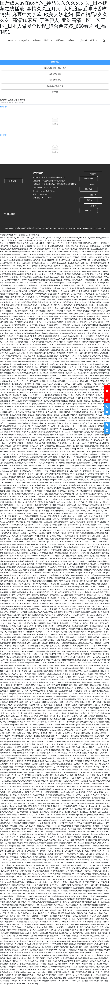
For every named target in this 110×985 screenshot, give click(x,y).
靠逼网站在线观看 (31, 758)
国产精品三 (68, 305)
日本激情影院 (23, 888)
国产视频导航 (98, 494)
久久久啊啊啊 (46, 831)
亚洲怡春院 (66, 913)
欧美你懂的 (52, 488)
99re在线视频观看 (62, 553)
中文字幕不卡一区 (13, 860)
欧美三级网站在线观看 (90, 288)
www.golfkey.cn (44, 194)
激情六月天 (24, 283)
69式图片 (27, 618)
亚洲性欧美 (12, 499)
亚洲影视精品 (34, 319)
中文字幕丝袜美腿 (67, 542)
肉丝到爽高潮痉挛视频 (98, 876)
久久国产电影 (30, 674)
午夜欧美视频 (40, 536)
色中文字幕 (46, 679)
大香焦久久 (54, 356)
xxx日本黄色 (18, 528)
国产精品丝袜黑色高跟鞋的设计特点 (67, 440)
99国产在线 (22, 969)
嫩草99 (57, 792)
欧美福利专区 (13, 485)
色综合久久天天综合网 (27, 744)
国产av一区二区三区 (22, 775)
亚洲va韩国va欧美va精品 (43, 266)
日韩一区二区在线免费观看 (49, 891)
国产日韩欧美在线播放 (75, 519)
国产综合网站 (23, 519)
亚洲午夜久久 (23, 271)
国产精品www (5, 536)
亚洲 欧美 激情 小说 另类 (56, 868)
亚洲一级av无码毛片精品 (19, 342)
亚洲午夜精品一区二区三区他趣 (73, 561)
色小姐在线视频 (86, 254)
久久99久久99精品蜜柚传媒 (31, 449)
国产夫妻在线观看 (51, 457)
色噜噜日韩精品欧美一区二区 (22, 598)
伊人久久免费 (27, 736)
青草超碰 (55, 694)
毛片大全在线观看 (40, 575)
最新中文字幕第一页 (28, 246)
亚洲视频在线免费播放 (81, 620)
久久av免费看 (55, 257)
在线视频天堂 (40, 330)
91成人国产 (61, 361)
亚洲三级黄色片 (9, 249)
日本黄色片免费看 (99, 725)
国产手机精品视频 (30, 302)
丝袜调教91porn (46, 922)
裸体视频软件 (88, 922)
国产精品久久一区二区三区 (37, 316)
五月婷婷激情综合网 (34, 353)
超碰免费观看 (83, 367)
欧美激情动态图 (11, 519)
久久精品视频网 (9, 361)
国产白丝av (78, 378)
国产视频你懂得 (55, 482)
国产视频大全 (73, 696)
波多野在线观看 (34, 420)
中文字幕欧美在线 (12, 854)
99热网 (77, 919)
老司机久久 (4, 786)
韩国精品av (62, 491)
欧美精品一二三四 (88, 646)
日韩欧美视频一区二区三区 (70, 325)
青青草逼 (102, 260)
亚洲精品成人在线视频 (100, 598)
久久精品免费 (63, 606)
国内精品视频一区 (78, 767)
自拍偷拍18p (15, 612)
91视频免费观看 (54, 688)
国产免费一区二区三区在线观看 (48, 632)
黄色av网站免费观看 (24, 412)
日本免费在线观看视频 (52, 750)
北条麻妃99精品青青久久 (90, 361)
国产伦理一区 (87, 423)
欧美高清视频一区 (55, 857)
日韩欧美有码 (81, 311)
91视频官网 (43, 370)
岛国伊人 (20, 792)
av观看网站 (14, 277)
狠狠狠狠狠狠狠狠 (102, 575)
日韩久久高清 (15, 589)
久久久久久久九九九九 (78, 443)
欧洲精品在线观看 (59, 798)
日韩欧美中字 (91, 561)
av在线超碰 (15, 398)
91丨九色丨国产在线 (61, 288)
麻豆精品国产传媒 (18, 817)
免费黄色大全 (29, 792)
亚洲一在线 (5, 713)
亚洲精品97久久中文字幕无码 (19, 339)
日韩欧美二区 (33, 370)
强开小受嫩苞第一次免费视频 (77, 409)
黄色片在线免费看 (68, 283)
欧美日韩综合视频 (65, 755)
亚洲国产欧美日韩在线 (63, 344)
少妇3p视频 (100, 854)
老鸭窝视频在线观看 (100, 978)
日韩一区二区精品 (67, 702)
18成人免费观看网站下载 (48, 463)
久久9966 (71, 663)
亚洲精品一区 (43, 263)
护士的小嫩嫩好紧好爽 (92, 578)
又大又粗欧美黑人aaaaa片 (49, 277)
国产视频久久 (10, 570)
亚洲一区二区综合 (43, 708)
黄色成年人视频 (17, 384)
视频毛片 (60, 404)
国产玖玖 (97, 778)
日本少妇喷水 (38, 491)
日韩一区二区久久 (76, 758)
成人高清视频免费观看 (97, 314)
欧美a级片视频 (82, 823)
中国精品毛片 (39, 736)
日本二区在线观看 (88, 406)
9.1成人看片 (77, 539)
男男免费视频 (43, 361)
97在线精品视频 (40, 598)
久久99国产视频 (85, 871)
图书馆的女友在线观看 (93, 477)
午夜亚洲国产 (83, 640)
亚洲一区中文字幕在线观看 (18, 364)
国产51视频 (12, 350)
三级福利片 (70, 474)
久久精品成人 (59, 905)
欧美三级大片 (64, 395)
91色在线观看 (70, 536)
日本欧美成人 (85, 598)
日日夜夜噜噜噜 (73, 361)
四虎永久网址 (6, 803)
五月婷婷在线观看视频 (95, 497)
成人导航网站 (29, 522)
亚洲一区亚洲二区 (88, 336)
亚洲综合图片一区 (7, 601)
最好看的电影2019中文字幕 (84, 775)
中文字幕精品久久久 (39, 488)
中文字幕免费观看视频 (86, 252)
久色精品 (11, 781)
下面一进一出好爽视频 (44, 792)
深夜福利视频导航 (58, 511)
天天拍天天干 (69, 795)
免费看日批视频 (7, 725)
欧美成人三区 (55, 595)
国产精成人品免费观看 (77, 891)
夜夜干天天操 (97, 632)
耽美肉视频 (53, 395)
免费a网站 (81, 618)
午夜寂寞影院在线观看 (61, 972)
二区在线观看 (92, 418)
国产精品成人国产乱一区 (93, 243)
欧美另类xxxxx (5, 252)
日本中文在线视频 (15, 429)
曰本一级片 (85, 263)
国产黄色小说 (41, 516)
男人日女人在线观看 (58, 505)
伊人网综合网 (79, 457)
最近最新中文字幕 (58, 268)
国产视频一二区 (23, 392)
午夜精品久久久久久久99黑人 (98, 606)
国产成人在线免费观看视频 (100, 660)
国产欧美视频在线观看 (38, 581)
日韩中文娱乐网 (6, 243)
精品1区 (59, 573)
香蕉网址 (26, 390)
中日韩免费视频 (27, 398)
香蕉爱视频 (21, 727)
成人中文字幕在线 (83, 283)
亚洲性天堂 (54, 781)
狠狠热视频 (58, 705)
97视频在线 (19, 761)
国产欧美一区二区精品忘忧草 (66, 420)
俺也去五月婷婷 (53, 325)
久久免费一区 (8, 775)
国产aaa (86, 809)
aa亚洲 (44, 294)
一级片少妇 (70, 567)
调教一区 (75, 913)
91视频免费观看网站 (84, 857)
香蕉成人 (83, 322)
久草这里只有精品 (15, 592)
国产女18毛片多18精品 (79, 291)
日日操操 (65, 471)
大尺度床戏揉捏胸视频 (75, 603)
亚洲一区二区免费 (79, 277)
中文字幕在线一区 (53, 800)
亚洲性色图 (44, 482)
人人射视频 (9, 632)
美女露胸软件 (90, 305)
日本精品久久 (67, 609)
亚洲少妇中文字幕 (68, 753)
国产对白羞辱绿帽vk (100, 463)
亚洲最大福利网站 (64, 615)
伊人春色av (63, 589)
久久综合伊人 (91, 618)
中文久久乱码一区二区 (25, 426)
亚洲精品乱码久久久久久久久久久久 (28, 665)
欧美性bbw (70, 311)
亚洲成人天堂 (91, 595)
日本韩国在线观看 (56, 570)
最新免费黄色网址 (10, 378)
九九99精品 (99, 677)
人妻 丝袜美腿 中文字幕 (30, 784)
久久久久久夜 (6, 623)
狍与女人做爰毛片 (73, 679)
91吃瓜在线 (12, 744)
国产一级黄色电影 (20, 708)
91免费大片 (105, 868)
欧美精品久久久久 (25, 741)
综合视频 (28, 384)
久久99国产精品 (49, 615)
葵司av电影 (91, 311)
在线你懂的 (103, 651)
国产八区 (90, 435)
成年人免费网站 (9, 882)
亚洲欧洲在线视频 (53, 330)
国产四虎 (47, 896)
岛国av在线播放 (79, 333)
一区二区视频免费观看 (17, 660)
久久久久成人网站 (67, 792)
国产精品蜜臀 (25, 277)
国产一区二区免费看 (16, 314)
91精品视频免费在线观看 (32, 843)
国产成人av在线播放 (37, 375)
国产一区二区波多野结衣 (16, 733)
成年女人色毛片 (11, 271)
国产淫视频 (91, 831)
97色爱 (28, 308)
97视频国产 (95, 755)
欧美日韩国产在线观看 (25, 829)
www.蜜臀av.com (47, 420)
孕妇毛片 (56, 862)
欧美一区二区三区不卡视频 (27, 263)
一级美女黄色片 (70, 637)
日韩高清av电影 (36, 342)
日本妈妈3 (102, 682)
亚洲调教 (11, 426)
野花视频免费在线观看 (15, 944)
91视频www (76, 682)
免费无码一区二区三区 (31, 643)
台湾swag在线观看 (90, 460)
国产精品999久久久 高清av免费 (61, 378)
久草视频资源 (81, 474)
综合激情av (52, 359)
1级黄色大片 (62, 837)
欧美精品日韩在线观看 (74, 691)
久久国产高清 (16, 302)
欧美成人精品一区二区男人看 (93, 485)
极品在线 (37, 260)
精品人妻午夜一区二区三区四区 (82, 727)
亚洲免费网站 (51, 443)
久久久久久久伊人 (27, 547)
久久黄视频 (43, 584)
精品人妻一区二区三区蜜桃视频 (85, 649)
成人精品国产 (5, 885)
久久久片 (63, 494)
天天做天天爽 (73, 713)
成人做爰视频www (62, 964)
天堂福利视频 (67, 699)
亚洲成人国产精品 (23, 848)
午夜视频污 (74, 598)
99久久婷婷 (79, 564)
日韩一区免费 (39, 561)
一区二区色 (35, 848)
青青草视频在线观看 (41, 429)
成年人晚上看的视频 (42, 530)
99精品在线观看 (45, 533)
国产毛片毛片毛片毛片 (72, 876)
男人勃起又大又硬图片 (96, 322)
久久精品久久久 (26, 857)
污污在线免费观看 (53, 958)
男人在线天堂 (87, 764)
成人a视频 (60, 677)
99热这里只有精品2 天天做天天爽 (96, 299)
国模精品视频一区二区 (8, 823)
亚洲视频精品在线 (27, 471)
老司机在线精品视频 (98, 263)
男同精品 (98, 922)
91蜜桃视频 (59, 401)
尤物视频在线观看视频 (38, 936)
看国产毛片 (17, 390)
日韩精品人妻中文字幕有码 (90, 454)
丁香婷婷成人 (95, 809)
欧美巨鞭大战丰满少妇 (96, 443)
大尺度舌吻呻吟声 (85, 969)
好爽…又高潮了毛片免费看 (81, 356)
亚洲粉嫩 (13, 795)
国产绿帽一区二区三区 (71, 761)
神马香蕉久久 (59, 733)
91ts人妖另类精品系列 (82, 359)
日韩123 (87, 519)
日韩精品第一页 (42, 257)
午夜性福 (23, 899)
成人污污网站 (13, 558)
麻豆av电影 (23, 291)
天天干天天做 (30, 761)
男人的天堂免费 (39, 795)
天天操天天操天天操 (49, 384)
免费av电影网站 (35, 283)
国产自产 (91, 575)
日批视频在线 (54, 336)
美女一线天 (99, 480)
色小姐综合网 (48, 308)
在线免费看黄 (60, 741)
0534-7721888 (43, 187)
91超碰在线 (12, 741)
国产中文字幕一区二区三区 (51, 784)
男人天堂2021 (85, 573)
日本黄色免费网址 (16, 587)
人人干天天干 (87, 750)
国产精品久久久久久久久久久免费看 (64, 339)
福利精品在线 (6, 533)
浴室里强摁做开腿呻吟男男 (46, 722)
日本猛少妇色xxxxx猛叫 (93, 958)
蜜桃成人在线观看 (19, 533)
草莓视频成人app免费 (58, 263)
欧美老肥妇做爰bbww (77, 499)
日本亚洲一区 (18, 691)
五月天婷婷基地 (53, 806)
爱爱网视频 (86, 657)
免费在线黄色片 (79, 595)
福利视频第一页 (54, 598)
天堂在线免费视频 (98, 381)
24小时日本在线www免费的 (13, 460)
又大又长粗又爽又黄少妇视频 (75, 893)
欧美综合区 (82, 637)
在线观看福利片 (53, 294)
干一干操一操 (78, 344)
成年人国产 (17, 891)
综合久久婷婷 (87, 325)
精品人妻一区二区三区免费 (75, 497)
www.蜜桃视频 (97, 339)
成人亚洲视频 (58, 767)
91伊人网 (26, 482)
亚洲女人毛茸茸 (46, 725)
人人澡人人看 (44, 629)
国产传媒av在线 (19, 477)
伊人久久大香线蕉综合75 (57, 848)
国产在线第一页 (98, 654)
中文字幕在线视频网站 (51, 465)
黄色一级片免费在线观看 (39, 485)
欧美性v (57, 283)
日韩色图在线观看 (7, 896)
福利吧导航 (18, 758)
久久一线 (33, 364)
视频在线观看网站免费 (63, 539)
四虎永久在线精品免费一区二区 (69, 398)
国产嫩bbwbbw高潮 (15, 618)
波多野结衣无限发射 (51, 449)
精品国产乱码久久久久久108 (84, 671)
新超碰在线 (69, 266)
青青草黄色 (72, 846)
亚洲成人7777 (91, 668)
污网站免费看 (25, 252)
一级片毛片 (14, 268)
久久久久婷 (91, 350)
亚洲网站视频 (42, 406)
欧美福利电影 (63, 443)
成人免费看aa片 (74, 263)
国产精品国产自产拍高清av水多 (87, 513)
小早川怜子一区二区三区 (24, 505)
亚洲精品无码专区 (15, 575)
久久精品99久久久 (99, 573)
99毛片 (61, 384)
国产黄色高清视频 (37, 950)
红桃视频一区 (58, 739)
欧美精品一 (37, 657)
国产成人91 (57, 302)
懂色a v (25, 319)
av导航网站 (42, 460)
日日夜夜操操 (45, 454)
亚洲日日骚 (47, 657)
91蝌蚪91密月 (75, 964)
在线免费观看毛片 (47, 601)
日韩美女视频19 (8, 412)
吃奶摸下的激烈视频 (69, 319)
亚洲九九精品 (80, 528)
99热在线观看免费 (18, 316)
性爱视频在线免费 (91, 446)
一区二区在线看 (90, 508)
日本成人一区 (71, 268)
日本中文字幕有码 (42, 367)
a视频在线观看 (29, 415)
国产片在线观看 (52, 291)
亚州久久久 (101, 311)
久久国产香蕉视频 (22, 375)
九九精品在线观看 (74, 342)
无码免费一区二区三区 (13, 482)
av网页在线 (90, 505)
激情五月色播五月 (95, 392)
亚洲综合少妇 (104, 649)
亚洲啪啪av (91, 522)
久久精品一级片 (17, 674)
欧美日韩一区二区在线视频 (81, 297)
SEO (103, 228)
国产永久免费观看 (72, 733)
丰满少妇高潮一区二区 (81, 755)
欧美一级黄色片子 (53, 561)
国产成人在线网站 (94, 553)
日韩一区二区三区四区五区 (84, 882)
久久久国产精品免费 (95, 277)
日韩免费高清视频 (100, 451)
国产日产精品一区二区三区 (21, 266)
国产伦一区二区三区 (14, 719)
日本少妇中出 (41, 246)
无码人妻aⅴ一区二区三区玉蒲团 (75, 843)
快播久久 (74, 415)
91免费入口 (47, 812)
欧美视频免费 (83, 412)
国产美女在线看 (85, 339)
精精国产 (3, 544)
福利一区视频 (45, 446)
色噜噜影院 (50, 953)
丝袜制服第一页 (32, 297)
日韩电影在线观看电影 (50, 702)
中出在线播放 (70, 364)
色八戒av (90, 834)
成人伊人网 (20, 570)
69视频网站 (82, 815)
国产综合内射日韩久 (78, 316)
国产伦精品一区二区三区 (9, 330)
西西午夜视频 (11, 584)
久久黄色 (15, 603)
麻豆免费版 (9, 406)
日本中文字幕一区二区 (25, 668)
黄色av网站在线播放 (29, 432)
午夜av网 (100, 252)
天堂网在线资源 (94, 665)
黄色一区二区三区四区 (40, 356)
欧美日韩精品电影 (25, 823)
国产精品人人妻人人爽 (98, 843)
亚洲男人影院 (52, 578)
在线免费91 (19, 299)
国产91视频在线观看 (37, 291)
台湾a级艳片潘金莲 (57, 373)
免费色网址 (47, 468)
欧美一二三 (30, 595)
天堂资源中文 (86, 772)
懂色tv (75, 609)
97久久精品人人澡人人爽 (66, 370)
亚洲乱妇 (51, 460)
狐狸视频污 (77, 423)
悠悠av (27, 679)
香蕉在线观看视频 (81, 902)
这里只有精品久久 (15, 924)
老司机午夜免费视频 (19, 671)
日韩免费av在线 (17, 927)
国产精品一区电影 (22, 328)
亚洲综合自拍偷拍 (46, 910)
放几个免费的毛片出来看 (63, 775)
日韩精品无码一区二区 (8, 654)
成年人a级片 (16, 401)
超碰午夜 (42, 651)
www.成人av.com (98, 657)
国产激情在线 (96, 786)
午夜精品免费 (96, 761)
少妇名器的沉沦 (77, 885)
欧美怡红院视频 (22, 249)
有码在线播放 (26, 831)
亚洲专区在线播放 (93, 767)
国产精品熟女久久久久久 (41, 618)
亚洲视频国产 (65, 885)
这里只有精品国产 (75, 299)
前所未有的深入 (103, 618)
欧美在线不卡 (5, 547)
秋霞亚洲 (48, 798)
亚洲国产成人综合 (25, 609)
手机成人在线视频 (40, 857)
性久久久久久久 (74, 381)
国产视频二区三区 (28, 347)
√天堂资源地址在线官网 (47, 502)
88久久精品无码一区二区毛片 (42, 544)
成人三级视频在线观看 (26, 457)
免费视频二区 (81, 575)
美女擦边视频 (26, 573)
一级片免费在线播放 (28, 280)
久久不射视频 (100, 468)
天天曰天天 (57, 654)
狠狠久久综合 (33, 961)
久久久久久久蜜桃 (70, 601)
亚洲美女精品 (10, 874)
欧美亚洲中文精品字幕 (37, 578)
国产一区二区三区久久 (28, 840)
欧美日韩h (68, 570)
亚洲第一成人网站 (82, 542)
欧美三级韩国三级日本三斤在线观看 (75, 330)
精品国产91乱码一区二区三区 (43, 764)
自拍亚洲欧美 (5, 302)
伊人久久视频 (89, 294)
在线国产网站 (16, 502)
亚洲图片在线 (66, 257)
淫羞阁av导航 (73, 587)
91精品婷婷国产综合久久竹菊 (59, 581)
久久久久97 (94, 412)
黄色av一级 (34, 753)
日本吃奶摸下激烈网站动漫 (54, 474)
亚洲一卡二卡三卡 (58, 679)
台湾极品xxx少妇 (79, 834)
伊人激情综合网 (57, 708)
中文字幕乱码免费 (85, 950)
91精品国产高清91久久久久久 (74, 347)
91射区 (97, 730)
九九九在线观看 (66, 834)
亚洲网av (95, 387)
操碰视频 (26, 891)
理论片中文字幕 (60, 910)
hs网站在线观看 (98, 770)
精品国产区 (56, 437)
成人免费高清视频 (15, 643)
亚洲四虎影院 (97, 888)
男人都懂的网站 (42, 595)
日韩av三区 (40, 803)
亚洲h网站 (44, 967)
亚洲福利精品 (93, 260)
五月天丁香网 (53, 542)
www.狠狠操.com (64, 981)
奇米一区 (15, 252)
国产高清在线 (93, 353)
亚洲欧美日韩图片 (38, 558)
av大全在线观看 (27, 530)
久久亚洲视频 (11, 834)
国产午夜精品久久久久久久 (86, 511)
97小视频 (80, 491)
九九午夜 (81, 505)
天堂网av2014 (42, 634)
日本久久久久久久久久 (98, 961)
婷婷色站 (70, 798)
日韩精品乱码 (85, 744)
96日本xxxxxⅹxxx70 (28, 972)
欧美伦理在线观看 (12, 283)
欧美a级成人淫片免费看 (70, 387)
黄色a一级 (65, 598)
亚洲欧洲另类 (23, 663)
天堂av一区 (19, 308)
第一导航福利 (55, 390)
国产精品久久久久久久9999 (35, 299)
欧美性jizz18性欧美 (12, 280)
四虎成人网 (89, 457)
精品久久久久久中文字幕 (32, 592)
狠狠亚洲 (96, 325)
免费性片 (58, 601)
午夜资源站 (54, 297)
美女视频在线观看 (39, 953)
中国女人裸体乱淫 (93, 941)
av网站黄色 (103, 601)
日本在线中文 (8, 328)
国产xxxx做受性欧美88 (27, 634)
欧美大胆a (68, 649)
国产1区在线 (13, 291)
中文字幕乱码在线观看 (69, 806)
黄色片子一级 (10, 646)
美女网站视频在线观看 (67, 463)
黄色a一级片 (90, 688)
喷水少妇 (16, 449)
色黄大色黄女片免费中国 (54, 508)
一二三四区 (26, 356)
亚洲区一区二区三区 (62, 415)
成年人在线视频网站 (39, 542)
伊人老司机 (85, 381)
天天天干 (62, 950)
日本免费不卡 (71, 435)
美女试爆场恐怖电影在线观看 (28, 454)
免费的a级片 (65, 356)
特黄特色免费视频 (95, 370)
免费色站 (88, 792)
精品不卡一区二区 (7, 511)
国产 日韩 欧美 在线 (21, 243)
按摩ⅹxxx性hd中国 (37, 243)
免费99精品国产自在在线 (51, 699)
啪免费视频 (12, 457)
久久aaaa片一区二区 (66, 919)
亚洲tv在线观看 (102, 646)
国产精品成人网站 (95, 589)
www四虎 (34, 277)
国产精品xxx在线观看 (70, 249)
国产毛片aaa (46, 249)
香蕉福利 (6, 502)
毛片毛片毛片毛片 (20, 480)
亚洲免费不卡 (94, 291)
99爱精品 (67, 280)
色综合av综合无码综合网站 (63, 314)
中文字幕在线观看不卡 (71, 654)
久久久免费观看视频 (102, 722)
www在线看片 (85, 770)
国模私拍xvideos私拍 (78, 553)
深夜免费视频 (5, 401)
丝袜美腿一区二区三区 (44, 522)
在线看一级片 (96, 933)
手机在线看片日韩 (43, 674)
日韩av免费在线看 (62, 252)
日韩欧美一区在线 (66, 457)
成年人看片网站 (47, 775)
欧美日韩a (97, 826)
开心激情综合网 (19, 846)
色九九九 (71, 910)
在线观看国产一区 (12, 778)
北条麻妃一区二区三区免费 (89, 713)
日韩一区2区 (36, 696)
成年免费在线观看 (27, 330)
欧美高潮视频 (81, 544)
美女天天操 (34, 446)
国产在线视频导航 (7, 463)
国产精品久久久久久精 (35, 846)
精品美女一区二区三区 (35, 798)
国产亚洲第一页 (36, 812)
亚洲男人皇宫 (67, 285)
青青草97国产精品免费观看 (25, 406)
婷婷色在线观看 (59, 519)
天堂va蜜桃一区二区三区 (29, 603)
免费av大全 (77, 271)
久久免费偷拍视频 (68, 862)
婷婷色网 (39, 457)
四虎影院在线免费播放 (23, 322)
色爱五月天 (19, 601)
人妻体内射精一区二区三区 (77, 353)
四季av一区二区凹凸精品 (74, 384)
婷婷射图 (71, 375)
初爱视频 (77, 764)
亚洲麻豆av (7, 370)
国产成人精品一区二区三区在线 (24, 620)
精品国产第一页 (11, 975)
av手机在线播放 (6, 936)
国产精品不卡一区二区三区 (38, 373)
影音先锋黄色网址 (18, 798)
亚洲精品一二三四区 (100, 733)
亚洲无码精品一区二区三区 (50, 753)
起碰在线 (84, 913)
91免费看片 (76, 432)
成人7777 (83, 260)
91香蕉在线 (78, 958)
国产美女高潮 (18, 702)
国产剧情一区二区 (12, 789)
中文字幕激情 (84, 705)
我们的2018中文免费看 (40, 339)
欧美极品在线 (20, 938)
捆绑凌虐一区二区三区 (87, 249)
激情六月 (99, 395)
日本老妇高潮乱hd (25, 260)
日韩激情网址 (37, 308)
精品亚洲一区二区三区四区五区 (20, 770)
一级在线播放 (89, 280)
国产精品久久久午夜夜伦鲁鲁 (54, 342)
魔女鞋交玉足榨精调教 (55, 392)
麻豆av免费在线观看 (47, 758)
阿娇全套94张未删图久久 (62, 271)
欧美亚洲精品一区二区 (41, 637)
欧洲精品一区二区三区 (70, 254)
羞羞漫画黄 (94, 820)
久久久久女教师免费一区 (51, 609)
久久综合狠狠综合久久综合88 (76, 747)
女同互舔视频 (79, 305)
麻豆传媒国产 (98, 899)
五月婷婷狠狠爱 (66, 333)
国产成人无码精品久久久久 (58, 406)
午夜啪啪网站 (97, 308)
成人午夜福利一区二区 (98, 699)
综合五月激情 (100, 435)
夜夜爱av (37, 609)
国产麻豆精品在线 (64, 626)
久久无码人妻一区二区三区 (83, 285)
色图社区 (3, 564)
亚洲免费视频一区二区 (74, 401)
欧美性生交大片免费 (38, 392)
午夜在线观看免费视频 (52, 285)
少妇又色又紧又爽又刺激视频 (49, 513)
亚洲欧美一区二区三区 (68, 418)
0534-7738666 (47, 198)
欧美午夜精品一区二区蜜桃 (15, 837)
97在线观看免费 (50, 491)
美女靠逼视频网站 (60, 381)
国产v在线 (82, 435)
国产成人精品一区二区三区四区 (83, 395)
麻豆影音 (45, 260)
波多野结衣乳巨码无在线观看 (75, 708)
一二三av (68, 508)
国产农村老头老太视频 (86, 268)
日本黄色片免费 (30, 336)
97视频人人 (78, 784)
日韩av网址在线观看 (81, 916)
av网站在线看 (77, 716)
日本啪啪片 (56, 618)
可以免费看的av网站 (67, 575)
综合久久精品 (101, 316)
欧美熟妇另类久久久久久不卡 (34, 274)
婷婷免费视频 (10, 550)
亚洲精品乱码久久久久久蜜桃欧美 (79, 592)
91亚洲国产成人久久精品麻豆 (40, 271)
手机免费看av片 (96, 246)
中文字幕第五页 (101, 674)
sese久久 (38, 465)
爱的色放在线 (34, 930)
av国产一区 (15, 713)
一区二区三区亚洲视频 (37, 682)
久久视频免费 (86, 387)
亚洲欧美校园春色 (93, 924)
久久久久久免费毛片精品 (17, 359)
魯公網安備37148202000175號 (54, 228)
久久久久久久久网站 (84, 663)
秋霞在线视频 (101, 556)
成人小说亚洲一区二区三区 (30, 525)
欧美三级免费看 (98, 927)
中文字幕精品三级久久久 (25, 874)
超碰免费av (12, 561)
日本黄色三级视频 (95, 302)
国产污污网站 (8, 375)
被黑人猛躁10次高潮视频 (50, 350)
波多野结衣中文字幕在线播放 (74, 668)
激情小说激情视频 (68, 651)
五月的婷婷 (92, 753)
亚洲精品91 (56, 454)
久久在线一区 (61, 938)
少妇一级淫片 (66, 277)
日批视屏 (55, 947)
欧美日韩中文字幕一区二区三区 (18, 542)
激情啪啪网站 (26, 589)
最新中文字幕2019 (63, 953)
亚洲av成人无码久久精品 (27, 513)
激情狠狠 (84, 919)
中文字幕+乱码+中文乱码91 (31, 713)
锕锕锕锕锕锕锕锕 (83, 910)
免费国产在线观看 (60, 587)
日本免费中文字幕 (13, 305)
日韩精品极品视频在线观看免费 (88, 465)
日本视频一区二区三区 (57, 584)
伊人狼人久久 (11, 257)
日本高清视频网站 (22, 553)
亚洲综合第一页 (56, 429)
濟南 (99, 228)
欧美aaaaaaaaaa (31, 556)
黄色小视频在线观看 (41, 387)
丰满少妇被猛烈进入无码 (37, 359)
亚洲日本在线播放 (36, 499)
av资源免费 (65, 899)
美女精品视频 (48, 480)
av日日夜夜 (56, 249)
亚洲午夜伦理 (21, 474)
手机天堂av (54, 525)
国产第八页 (27, 575)
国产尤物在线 (85, 927)
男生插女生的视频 (80, 570)
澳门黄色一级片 (34, 350)
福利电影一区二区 (7, 494)
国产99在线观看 (36, 468)
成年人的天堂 (40, 547)
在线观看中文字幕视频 (16, 440)
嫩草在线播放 (102, 561)
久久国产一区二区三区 (55, 747)
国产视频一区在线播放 (70, 454)
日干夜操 (36, 725)
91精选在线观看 (102, 803)
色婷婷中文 (59, 727)
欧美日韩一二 (51, 826)
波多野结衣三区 (31, 460)
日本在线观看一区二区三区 (18, 254)
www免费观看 (11, 677)
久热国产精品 (94, 367)
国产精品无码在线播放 (52, 254)
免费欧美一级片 (75, 485)
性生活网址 (82, 319)
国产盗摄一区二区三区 (35, 539)
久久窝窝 (42, 747)
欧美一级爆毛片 (102, 882)
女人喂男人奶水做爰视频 (100, 620)
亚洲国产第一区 (65, 933)
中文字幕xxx (89, 468)
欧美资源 (33, 378)
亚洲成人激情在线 (65, 426)
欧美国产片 (86, 398)
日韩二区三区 (11, 930)
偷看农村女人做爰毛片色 (28, 285)
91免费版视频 (30, 314)
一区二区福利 (79, 817)
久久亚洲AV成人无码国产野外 (64, 961)
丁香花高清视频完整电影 (12, 274)
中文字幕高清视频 (58, 871)
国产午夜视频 (47, 696)
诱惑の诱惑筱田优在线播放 (58, 316)
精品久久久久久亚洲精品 (17, 373)
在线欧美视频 (57, 280)
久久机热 (95, 502)
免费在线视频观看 (98, 432)
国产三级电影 (23, 499)
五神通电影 (10, 522)
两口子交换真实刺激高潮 (91, 429)
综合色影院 (47, 862)
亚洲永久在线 (72, 938)
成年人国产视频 (94, 319)
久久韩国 (40, 809)
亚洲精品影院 (35, 854)
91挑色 (9, 480)
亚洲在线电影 (102, 249)
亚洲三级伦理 (20, 539)
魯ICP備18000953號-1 (74, 228)
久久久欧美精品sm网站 (82, 308)
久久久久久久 (41, 874)
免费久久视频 (40, 443)
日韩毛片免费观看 (68, 465)
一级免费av (60, 243)
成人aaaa (35, 390)
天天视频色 (37, 770)
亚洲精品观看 (55, 471)
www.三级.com (32, 533)
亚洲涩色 (82, 418)
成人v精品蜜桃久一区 (74, 905)
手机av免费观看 (55, 967)
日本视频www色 (82, 795)
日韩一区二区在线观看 (30, 381)
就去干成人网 (60, 603)
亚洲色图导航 (41, 567)
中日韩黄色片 (43, 364)
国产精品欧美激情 (70, 547)
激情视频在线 (55, 778)
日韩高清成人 (94, 947)
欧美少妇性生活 (61, 713)
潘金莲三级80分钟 (57, 364)
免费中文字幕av (48, 252)
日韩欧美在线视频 (20, 423)
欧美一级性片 (84, 390)
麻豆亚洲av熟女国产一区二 (48, 418)
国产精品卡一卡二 (52, 846)
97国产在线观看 (24, 584)
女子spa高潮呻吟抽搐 (54, 412)
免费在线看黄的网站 (86, 685)
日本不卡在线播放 (95, 913)
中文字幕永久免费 (17, 556)
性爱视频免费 (48, 435)
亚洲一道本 (89, 564)
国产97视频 (12, 634)
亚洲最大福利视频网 (89, 342)
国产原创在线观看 (21, 705)
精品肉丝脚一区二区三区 (74, 468)
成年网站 (37, 398)
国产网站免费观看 (20, 370)
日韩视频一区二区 (70, 412)
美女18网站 (79, 477)
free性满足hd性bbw (47, 640)
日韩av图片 (52, 426)
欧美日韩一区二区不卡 (40, 778)
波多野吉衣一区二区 (82, 404)
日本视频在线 (20, 896)
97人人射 (75, 615)
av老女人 (66, 840)
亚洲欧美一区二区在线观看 (85, 266)
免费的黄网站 (74, 629)
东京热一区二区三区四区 (14, 730)
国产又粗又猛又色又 (63, 451)
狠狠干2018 (63, 499)
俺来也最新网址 (22, 806)
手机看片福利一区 (69, 618)
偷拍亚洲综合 (75, 406)
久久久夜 (36, 831)
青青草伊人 (4, 277)
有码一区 (87, 691)
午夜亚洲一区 (59, 266)
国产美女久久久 (99, 471)
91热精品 (30, 451)
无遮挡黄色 (15, 831)
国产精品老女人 (26, 344)
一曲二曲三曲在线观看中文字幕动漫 (20, 443)
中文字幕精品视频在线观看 (68, 770)
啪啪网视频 (95, 390)
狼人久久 (104, 924)
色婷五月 (98, 685)
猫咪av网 (15, 547)
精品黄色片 (22, 350)
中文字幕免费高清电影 (26, 257)
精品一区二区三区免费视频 (61, 446)
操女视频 (73, 252)
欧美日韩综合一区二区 (83, 702)
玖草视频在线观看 (15, 699)
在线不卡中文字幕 (42, 471)
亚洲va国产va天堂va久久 (57, 663)
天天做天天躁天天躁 (12, 784)
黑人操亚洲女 (20, 311)
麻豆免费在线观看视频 (80, 626)
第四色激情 (61, 502)
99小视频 (19, 522)
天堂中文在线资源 (49, 398)
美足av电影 (97, 488)
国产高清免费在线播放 (95, 528)
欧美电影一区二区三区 (92, 401)
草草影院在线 (101, 522)
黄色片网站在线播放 (16, 739)
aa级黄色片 (32, 899)
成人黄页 (34, 910)
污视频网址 (4, 626)
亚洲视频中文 (15, 640)
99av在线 (81, 936)
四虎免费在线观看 (22, 511)
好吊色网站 (91, 316)
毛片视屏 (6, 598)
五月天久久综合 (16, 415)
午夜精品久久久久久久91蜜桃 (59, 716)
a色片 (60, 930)
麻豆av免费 (67, 429)
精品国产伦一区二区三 (34, 750)
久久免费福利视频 (32, 601)
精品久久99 (30, 722)
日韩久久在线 (77, 280)
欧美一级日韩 (8, 539)
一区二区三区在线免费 (44, 905)
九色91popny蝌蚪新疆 (76, 558)
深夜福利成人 (98, 857)
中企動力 (93, 228)
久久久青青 (69, 392)
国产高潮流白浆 (22, 755)
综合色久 (94, 274)
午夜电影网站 (104, 328)
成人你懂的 (86, 888)
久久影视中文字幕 (87, 623)
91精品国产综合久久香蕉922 (39, 550)
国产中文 (73, 367)
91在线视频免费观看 (95, 373)
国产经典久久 (49, 401)
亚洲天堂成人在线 (101, 953)
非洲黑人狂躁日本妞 (89, 682)
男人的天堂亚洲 (90, 344)
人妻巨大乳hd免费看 (13, 356)
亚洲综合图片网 (54, 516)
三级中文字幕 (32, 629)
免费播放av (97, 254)
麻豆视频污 (14, 471)
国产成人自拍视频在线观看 (13, 367)
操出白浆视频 (55, 387)
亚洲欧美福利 (51, 975)
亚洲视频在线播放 (100, 297)
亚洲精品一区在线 (80, 257)
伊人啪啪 (11, 564)
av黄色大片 (24, 485)
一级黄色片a (50, 243)
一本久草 (15, 344)
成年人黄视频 (34, 249)
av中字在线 (97, 696)
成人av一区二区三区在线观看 (11, 465)
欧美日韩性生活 (46, 381)
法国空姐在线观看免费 (89, 629)
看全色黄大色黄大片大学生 (98, 544)
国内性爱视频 (44, 511)
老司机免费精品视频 (56, 246)
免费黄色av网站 (82, 651)
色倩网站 (57, 913)
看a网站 (14, 981)
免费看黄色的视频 (42, 505)
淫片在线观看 (98, 592)
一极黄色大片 (38, 322)
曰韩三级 (35, 482)
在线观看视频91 (93, 868)
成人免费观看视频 (45, 288)
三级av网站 (34, 511)
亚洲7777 (36, 384)
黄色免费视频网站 (96, 823)
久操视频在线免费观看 (30, 640)
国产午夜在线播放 (86, 420)
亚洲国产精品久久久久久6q (67, 260)
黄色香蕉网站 (23, 378)
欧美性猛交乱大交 (44, 280)
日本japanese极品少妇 (75, 741)
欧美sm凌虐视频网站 (87, 415)
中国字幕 (77, 978)
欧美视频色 (4, 589)
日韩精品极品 (85, 733)
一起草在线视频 (30, 685)
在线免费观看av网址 (26, 561)
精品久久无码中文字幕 (56, 567)
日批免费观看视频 (30, 288)
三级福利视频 (43, 719)
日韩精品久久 (71, 505)
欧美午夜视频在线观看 (74, 243)
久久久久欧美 (105, 530)
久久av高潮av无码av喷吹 (70, 336)
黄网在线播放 (53, 710)
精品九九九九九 (98, 694)
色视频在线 (29, 367)
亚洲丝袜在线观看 (40, 589)
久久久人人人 (32, 815)
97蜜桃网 (47, 437)
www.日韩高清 (66, 595)
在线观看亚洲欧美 (95, 449)
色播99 (25, 401)
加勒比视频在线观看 (24, 688)
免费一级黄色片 (46, 654)
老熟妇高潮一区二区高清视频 (72, 294)
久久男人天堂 (53, 589)
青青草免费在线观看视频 (9, 955)
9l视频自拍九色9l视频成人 (15, 297)
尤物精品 (31, 708)
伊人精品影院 (58, 468)
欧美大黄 (89, 722)
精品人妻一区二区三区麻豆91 (19, 488)
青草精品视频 (82, 370)
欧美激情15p (101, 266)
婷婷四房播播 (92, 328)
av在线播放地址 (69, 857)
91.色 (40, 285)
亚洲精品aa (9, 311)
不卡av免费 (4, 587)
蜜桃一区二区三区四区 (56, 409)
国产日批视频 (43, 336)
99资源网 (52, 260)
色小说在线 (47, 879)
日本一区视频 (104, 274)
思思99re (9, 758)
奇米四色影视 (5, 603)
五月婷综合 (44, 390)
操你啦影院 (34, 553)
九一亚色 (17, 381)
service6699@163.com (47, 191)
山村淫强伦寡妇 (25, 871)
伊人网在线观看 (32, 747)
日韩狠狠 (8, 865)
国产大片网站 (78, 426)
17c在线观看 (63, 736)
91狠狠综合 (15, 573)
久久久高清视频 (76, 778)
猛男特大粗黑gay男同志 (47, 888)
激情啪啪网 (22, 677)
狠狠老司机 (85, 432)
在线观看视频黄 (68, 513)
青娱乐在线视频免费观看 (94, 719)
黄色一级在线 (11, 420)
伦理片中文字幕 (57, 637)
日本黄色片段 (59, 328)
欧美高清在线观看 (53, 660)
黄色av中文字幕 (70, 612)
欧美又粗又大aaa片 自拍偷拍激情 (46, 333)
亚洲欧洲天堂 (44, 297)
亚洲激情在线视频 (68, 800)
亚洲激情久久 (29, 716)
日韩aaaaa (40, 508)
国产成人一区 (85, 786)
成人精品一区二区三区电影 (64, 544)
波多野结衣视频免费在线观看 (54, 353)
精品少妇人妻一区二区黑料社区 (96, 437)
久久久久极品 (48, 283)
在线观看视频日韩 (50, 770)
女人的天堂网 (94, 795)
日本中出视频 (27, 865)
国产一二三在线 (6, 423)
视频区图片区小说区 (81, 699)
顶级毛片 (79, 578)
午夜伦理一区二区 (45, 302)
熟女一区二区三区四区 (63, 308)
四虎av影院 (24, 950)
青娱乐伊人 (64, 634)
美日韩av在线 (58, 477)
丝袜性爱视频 (59, 522)
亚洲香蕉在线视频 (27, 536)
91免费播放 (20, 361)
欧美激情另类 (66, 516)
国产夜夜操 (52, 820)
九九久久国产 (11, 902)
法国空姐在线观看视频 (33, 862)
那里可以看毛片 (81, 314)
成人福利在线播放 (33, 727)
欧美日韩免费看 (86, 696)
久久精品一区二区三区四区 (45, 626)
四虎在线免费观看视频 (23, 333)
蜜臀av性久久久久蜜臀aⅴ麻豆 (50, 840)
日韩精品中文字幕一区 (92, 271)
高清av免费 (14, 246)
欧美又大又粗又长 (99, 663)
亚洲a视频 (95, 910)
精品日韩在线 (65, 297)
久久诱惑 (45, 525)
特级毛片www (43, 378)
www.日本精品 (15, 319)
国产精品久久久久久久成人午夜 (75, 302)
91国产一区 (42, 710)
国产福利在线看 (26, 268)
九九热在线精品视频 (86, 677)
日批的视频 (70, 511)
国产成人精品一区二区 (8, 513)
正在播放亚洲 (28, 409)
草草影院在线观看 (13, 530)
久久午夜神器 (96, 975)
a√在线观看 (19, 767)
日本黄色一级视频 (92, 491)
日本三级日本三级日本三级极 (23, 803)
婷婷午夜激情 (5, 736)
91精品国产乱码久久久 (23, 725)
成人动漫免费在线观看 (13, 843)
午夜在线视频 (31, 570)
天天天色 (52, 361)
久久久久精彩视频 (51, 499)
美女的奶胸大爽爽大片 (55, 536)
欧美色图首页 (31, 361)
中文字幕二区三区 (63, 460)
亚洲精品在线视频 (15, 544)
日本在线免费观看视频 (96, 474)
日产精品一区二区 (50, 592)
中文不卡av (68, 404)
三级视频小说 (86, 781)
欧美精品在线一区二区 (13, 288)
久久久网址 (85, 274)
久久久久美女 (18, 876)
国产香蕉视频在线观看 (54, 795)
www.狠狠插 (52, 606)
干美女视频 (27, 429)
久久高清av (36, 252)
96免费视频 (7, 694)
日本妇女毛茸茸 (27, 612)
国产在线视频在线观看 (53, 423)
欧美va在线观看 (41, 426)
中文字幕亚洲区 (11, 516)
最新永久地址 (75, 288)
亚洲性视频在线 (27, 305)
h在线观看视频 (67, 643)
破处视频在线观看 (35, 969)
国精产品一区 (68, 902)
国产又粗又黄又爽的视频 (97, 570)
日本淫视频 (80, 567)
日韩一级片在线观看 (64, 620)
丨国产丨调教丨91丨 (65, 359)
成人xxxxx (53, 730)
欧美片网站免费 (93, 347)
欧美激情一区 (23, 325)
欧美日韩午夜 (93, 257)
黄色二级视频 (28, 465)
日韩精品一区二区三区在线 (52, 305)
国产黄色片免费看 (57, 649)
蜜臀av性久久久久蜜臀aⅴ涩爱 (41, 328)
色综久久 (15, 536)
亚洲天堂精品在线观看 (33, 767)
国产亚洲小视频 (81, 392)
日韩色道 (65, 778)
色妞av (67, 727)
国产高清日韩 (26, 491)
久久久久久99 (83, 547)
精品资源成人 (32, 477)
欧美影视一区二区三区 (62, 432)
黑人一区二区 (95, 705)
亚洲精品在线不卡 (22, 581)
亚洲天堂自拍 (81, 364)
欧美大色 (101, 342)
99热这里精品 (40, 975)
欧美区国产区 (36, 679)
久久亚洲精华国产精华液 (54, 322)
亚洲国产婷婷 (78, 446)
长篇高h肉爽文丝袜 (27, 508)
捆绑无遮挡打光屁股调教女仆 (93, 837)
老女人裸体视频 (64, 488)
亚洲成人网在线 (97, 283)
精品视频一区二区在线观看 (56, 375)
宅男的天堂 (47, 694)
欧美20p (70, 502)
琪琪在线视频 (77, 508)
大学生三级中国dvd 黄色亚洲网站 (49, 347)
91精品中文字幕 (76, 922)
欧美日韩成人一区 (46, 913)
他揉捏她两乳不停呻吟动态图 (54, 311)
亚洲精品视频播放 (45, 432)
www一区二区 (81, 449)
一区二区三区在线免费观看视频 (77, 246)
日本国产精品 (51, 981)
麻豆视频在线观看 (47, 671)
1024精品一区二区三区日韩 (35, 497)
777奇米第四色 (42, 978)
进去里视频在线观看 (67, 449)
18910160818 (53, 187)
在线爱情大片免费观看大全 (25, 494)
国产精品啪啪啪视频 (66, 826)
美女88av (70, 564)
